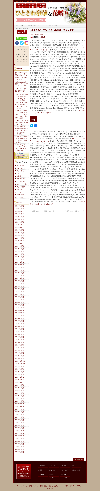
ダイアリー (19, 192)
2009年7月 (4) (19, 412)
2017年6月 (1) (19, 251)
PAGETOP (80, 459)
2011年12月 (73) (20, 361)
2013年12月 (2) (20, 310)
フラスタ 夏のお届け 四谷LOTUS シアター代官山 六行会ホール (21, 105)
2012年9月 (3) (19, 337)
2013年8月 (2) (19, 318)
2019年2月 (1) (19, 222)
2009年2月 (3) (19, 425)
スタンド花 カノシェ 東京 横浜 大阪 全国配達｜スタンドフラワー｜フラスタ (51, 486)
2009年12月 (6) (20, 404)
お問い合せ (20, 194)
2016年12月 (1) (20, 262)
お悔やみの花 (21, 179)
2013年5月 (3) (19, 323)
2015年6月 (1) (19, 281)
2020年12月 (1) (20, 211)
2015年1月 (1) (19, 291)
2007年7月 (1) (19, 452)
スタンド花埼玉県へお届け (37, 34)
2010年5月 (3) (19, 393)
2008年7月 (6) (19, 444)
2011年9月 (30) (20, 366)
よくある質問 (19, 197)
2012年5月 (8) (19, 347)
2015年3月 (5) (19, 286)
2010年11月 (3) (20, 379)
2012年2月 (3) (19, 355)
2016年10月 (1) (20, 265)
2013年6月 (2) (19, 321)
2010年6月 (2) (19, 390)
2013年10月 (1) (20, 313)
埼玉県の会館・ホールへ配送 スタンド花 (42, 211)
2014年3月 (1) (19, 305)
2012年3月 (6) (19, 353)
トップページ (21, 165)
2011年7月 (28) (20, 372)
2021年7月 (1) (19, 206)
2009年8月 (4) (19, 409)
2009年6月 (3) (19, 414)
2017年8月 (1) (19, 246)
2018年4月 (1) (19, 232)
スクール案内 (21, 187)
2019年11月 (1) (20, 214)
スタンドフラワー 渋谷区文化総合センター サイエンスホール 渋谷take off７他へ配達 (21, 130)
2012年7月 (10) (20, 342)
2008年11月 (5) (20, 433)
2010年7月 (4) (19, 388)
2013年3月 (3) (19, 329)
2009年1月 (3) (19, 428)
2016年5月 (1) (19, 273)
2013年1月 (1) (19, 334)
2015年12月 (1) (20, 278)
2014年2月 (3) (19, 307)
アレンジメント (21, 168)
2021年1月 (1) (19, 208)
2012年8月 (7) (19, 339)
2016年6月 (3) (19, 270)
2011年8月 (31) (20, 369)
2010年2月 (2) (19, 398)
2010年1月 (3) (19, 401)
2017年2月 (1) (19, 257)
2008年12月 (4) (20, 430)
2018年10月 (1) (20, 227)
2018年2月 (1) (19, 238)
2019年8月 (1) (19, 216)
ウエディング (21, 181)
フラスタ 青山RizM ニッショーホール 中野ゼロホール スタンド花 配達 (22, 97)
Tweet (43, 37)
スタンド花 (20, 171)
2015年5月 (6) (19, 283)
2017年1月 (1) (19, 259)
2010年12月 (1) (20, 377)
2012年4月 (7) (19, 350)
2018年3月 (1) (19, 235)
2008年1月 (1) (19, 449)
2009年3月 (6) (19, 422)
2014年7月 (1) (19, 299)
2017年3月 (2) (19, 254)
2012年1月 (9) (19, 358)
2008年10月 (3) (20, 436)
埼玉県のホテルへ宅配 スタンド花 (75, 211)
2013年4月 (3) (19, 326)
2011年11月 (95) (20, 363)
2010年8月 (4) (19, 385)
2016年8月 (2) (19, 267)
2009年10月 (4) (20, 406)
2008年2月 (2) (19, 446)
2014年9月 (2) (19, 297)
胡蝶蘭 (19, 176)
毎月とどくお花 (21, 184)
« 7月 (16, 64)
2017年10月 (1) (20, 243)
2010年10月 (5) (20, 382)
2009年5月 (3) (19, 417)
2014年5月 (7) (19, 302)
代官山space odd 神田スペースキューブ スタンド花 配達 (22, 83)
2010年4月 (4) (19, 396)
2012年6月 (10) (20, 345)
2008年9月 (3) (19, 438)
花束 (18, 173)
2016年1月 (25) (20, 275)
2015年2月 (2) (19, 289)
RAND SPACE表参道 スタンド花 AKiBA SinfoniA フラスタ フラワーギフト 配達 (21, 76)
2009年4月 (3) (19, 420)
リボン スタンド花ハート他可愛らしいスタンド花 (21, 122)
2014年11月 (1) (20, 294)
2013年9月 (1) (19, 315)
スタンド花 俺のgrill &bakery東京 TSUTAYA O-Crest (21, 90)
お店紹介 (19, 189)
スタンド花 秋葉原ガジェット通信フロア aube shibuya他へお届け (21, 139)
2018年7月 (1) (19, 230)
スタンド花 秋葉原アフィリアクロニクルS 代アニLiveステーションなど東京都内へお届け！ (21, 114)
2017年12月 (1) (20, 240)
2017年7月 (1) (19, 249)
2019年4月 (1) (19, 219)
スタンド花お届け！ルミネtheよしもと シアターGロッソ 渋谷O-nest (21, 147)
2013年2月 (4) (19, 331)
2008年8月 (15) (20, 441)
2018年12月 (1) (20, 224)
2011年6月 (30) (20, 374)
